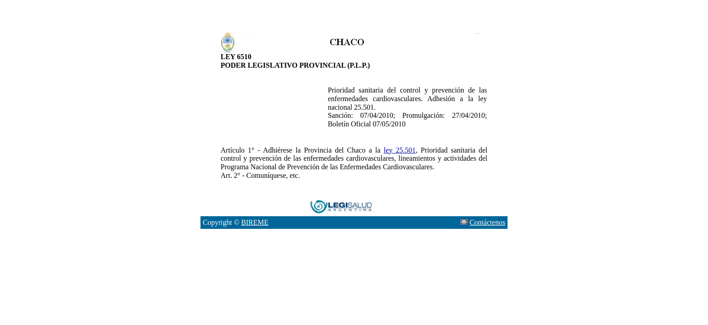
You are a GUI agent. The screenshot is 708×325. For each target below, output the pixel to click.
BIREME (254, 222)
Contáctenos (487, 222)
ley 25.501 (400, 150)
